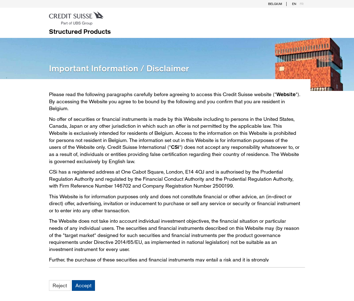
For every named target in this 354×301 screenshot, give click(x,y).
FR (302, 4)
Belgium (275, 4)
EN (294, 4)
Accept (83, 285)
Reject (60, 285)
